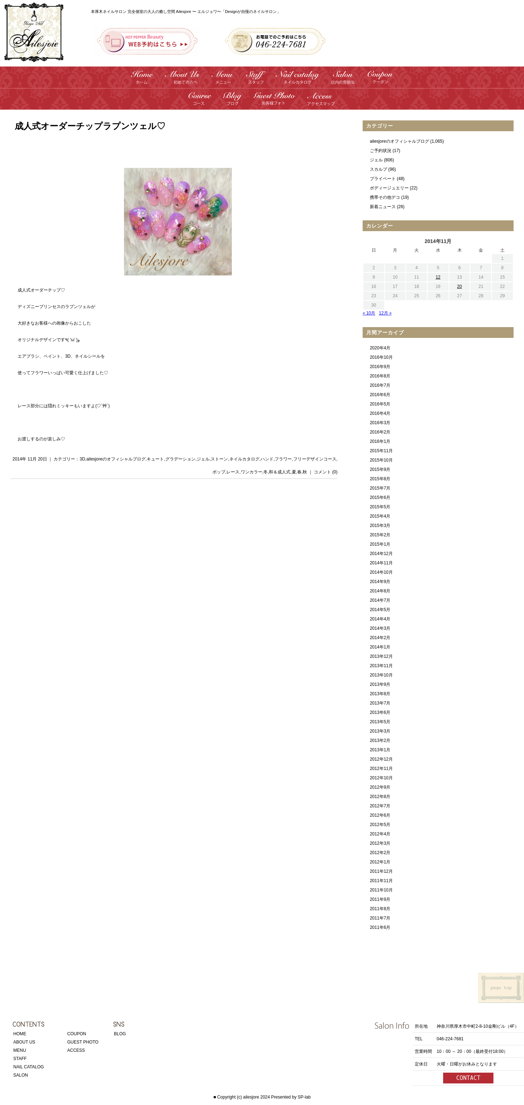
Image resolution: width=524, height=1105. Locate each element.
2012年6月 (380, 815)
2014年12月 (381, 553)
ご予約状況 (380, 150)
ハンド (267, 459)
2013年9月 (380, 684)
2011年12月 (381, 871)
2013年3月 (380, 731)
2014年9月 (380, 581)
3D (82, 459)
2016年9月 (380, 366)
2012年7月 (380, 805)
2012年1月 (380, 862)
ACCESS (76, 1050)
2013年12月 (381, 656)
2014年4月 (380, 619)
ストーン (219, 459)
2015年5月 (380, 506)
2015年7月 (380, 488)
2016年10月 (381, 357)
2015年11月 (381, 450)
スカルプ (378, 169)
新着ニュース (383, 206)
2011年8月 (380, 908)
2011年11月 (381, 880)
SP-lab (304, 1097)
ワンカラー (251, 471)
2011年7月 (380, 918)
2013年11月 (381, 665)
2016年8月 (380, 376)
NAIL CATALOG (28, 1066)
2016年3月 (380, 422)
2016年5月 (380, 404)
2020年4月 (380, 347)
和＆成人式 (279, 471)
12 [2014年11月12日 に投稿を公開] (438, 277)
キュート (155, 459)
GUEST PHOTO (82, 1042)
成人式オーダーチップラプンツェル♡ (90, 126)
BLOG (120, 1033)
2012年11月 (381, 768)
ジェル (203, 459)
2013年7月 (380, 703)
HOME (19, 1033)
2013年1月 (380, 749)
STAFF (20, 1058)
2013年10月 (381, 675)
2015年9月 (380, 469)
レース (232, 471)
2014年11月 (381, 562)
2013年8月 (380, 693)
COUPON (76, 1033)
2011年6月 (380, 927)
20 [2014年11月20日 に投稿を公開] (459, 286)
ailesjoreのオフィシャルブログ (116, 459)
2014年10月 (381, 572)
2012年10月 (381, 777)
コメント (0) (325, 471)
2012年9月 (380, 787)
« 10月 (369, 313)
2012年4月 (380, 833)
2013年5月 (380, 721)
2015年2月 (380, 534)
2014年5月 (380, 609)
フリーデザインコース (314, 459)
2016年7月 (380, 385)
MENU (19, 1050)
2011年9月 (380, 899)
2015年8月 (380, 478)
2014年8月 (380, 590)
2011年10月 (381, 890)
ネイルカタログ (244, 459)
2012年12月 (381, 759)
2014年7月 (380, 600)
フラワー (283, 459)
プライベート (383, 178)
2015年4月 (380, 516)
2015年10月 (381, 460)
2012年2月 (380, 852)
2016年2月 (380, 432)
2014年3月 (380, 628)
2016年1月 (380, 441)
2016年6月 (380, 394)
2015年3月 (380, 525)
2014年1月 (380, 647)
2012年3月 (380, 843)
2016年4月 (380, 413)
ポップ (218, 471)
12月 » (385, 313)
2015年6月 (380, 497)
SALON (20, 1075)
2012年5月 (380, 824)
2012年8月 (380, 796)
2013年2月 (380, 740)
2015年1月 (380, 544)
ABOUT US (24, 1042)
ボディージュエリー (389, 188)
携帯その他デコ (385, 197)
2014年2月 (380, 637)
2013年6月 (380, 712)
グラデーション (180, 459)
